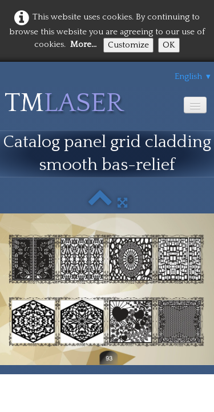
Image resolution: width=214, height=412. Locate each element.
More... (83, 44)
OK (169, 45)
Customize (128, 45)
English (193, 76)
